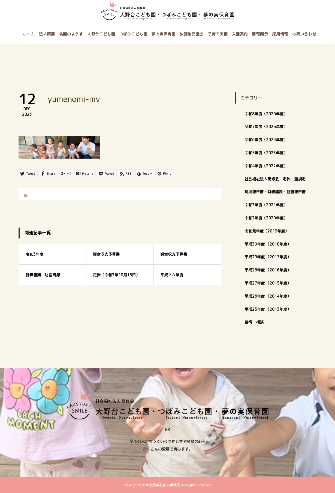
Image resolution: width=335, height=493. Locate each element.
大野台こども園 (101, 34)
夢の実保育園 (164, 34)
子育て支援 (218, 34)
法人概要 (47, 34)
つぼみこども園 (133, 34)
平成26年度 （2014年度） (268, 296)
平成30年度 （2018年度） (268, 244)
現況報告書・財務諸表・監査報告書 (275, 191)
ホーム (29, 34)
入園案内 (240, 34)
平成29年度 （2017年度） (270, 256)
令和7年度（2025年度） (266, 126)
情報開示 (260, 34)
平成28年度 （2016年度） (268, 270)
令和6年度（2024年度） (266, 139)
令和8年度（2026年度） (266, 113)
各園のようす (71, 34)
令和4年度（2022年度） (266, 165)
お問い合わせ (304, 34)
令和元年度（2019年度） (267, 231)
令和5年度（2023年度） (266, 152)
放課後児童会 (192, 34)
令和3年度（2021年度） (266, 204)
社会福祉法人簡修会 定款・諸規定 (275, 179)
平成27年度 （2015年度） (268, 283)
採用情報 (280, 34)
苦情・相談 (254, 322)
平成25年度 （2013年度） (268, 309)
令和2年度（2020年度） (266, 217)
